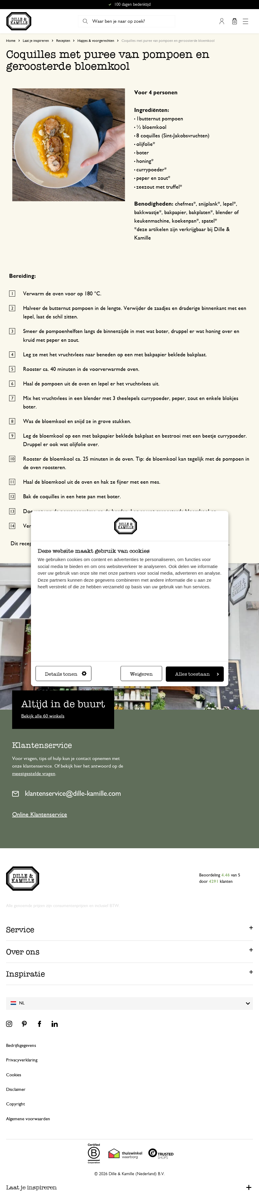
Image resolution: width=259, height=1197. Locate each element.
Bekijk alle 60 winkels (42, 715)
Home (10, 40)
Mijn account (221, 21)
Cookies (13, 1075)
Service (20, 929)
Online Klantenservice (39, 815)
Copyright (15, 1104)
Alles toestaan (197, 674)
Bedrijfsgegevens (21, 1045)
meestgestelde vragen (33, 773)
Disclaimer (16, 1089)
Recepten (63, 40)
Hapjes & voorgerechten (95, 40)
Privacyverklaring (21, 1060)
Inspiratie (25, 973)
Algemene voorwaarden (28, 1119)
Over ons (22, 951)
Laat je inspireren (36, 40)
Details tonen (66, 674)
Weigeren (141, 674)
